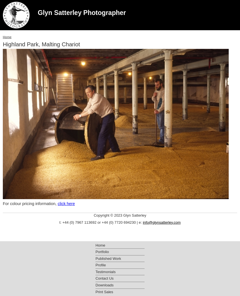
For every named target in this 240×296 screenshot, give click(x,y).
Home (7, 37)
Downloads (104, 285)
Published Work (108, 258)
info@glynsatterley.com (162, 222)
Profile (100, 265)
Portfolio (102, 252)
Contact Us (104, 278)
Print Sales (104, 292)
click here (66, 203)
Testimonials (105, 272)
